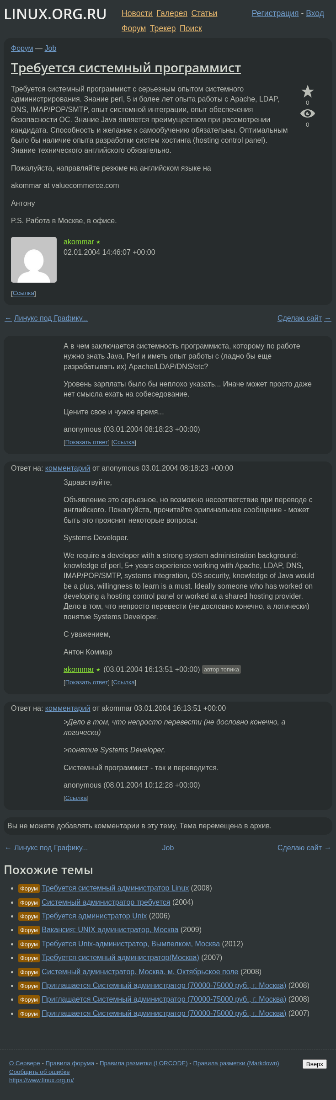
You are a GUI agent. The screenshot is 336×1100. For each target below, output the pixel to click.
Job (51, 48)
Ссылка (23, 293)
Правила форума (70, 1063)
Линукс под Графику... (51, 318)
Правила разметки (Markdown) (236, 1063)
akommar (79, 242)
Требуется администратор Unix (94, 916)
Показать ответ (86, 442)
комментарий (68, 468)
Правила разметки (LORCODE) (144, 1063)
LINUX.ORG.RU (55, 13)
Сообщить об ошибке (39, 1071)
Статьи (204, 13)
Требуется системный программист (126, 67)
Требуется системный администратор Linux (115, 888)
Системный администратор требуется (106, 902)
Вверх (314, 1064)
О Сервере (24, 1063)
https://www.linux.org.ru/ (41, 1080)
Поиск (191, 28)
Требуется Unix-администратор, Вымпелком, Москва (131, 944)
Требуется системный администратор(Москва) (120, 957)
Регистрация (275, 13)
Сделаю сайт (299, 318)
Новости (137, 13)
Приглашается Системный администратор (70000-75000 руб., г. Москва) (164, 985)
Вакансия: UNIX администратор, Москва (110, 930)
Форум (134, 28)
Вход (315, 13)
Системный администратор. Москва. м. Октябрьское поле (140, 972)
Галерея (172, 13)
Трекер (163, 28)
